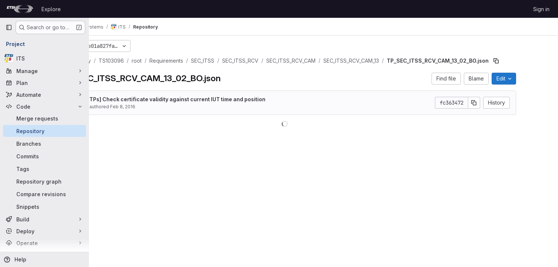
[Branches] (44, 143)
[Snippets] (44, 206)
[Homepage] (20, 9)
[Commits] (44, 156)
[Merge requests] (44, 118)
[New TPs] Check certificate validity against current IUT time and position (214, 99)
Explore (51, 9)
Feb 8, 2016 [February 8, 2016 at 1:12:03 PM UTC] (167, 106)
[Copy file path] (541, 61)
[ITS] (44, 58)
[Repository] (44, 131)
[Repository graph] (44, 181)
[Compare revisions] (44, 194)
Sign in (541, 9)
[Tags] (44, 169)
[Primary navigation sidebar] (9, 27)
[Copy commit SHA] (507, 103)
